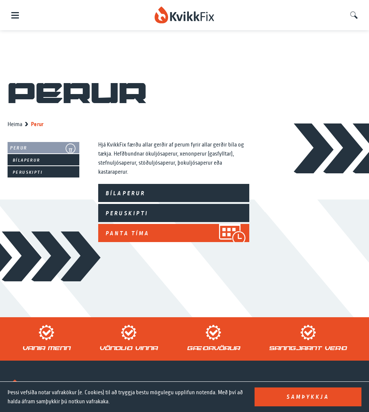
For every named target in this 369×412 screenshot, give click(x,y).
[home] (184, 15)
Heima (15, 124)
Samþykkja (308, 397)
